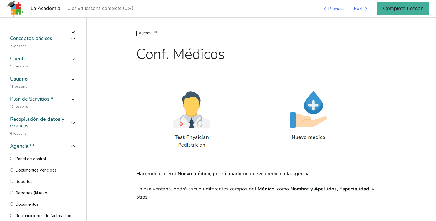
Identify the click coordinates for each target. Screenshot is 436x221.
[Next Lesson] (362, 8)
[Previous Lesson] (333, 8)
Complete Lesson (403, 8)
